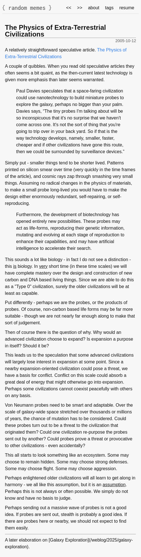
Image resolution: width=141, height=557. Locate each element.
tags (109, 7)
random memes (27, 7)
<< (68, 7)
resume (126, 7)
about (93, 7)
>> (79, 7)
